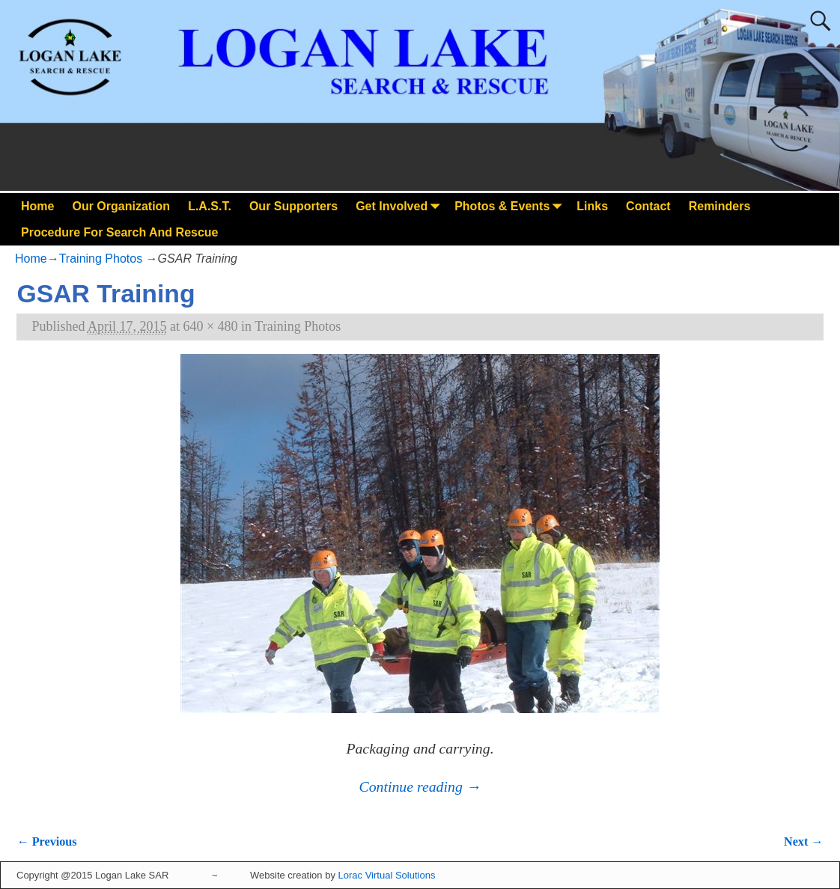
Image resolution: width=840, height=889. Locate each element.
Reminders (720, 206)
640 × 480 (210, 326)
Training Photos (100, 258)
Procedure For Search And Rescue (120, 232)
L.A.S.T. (209, 206)
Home (37, 206)
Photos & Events (510, 206)
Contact (648, 206)
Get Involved (400, 206)
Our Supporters (293, 206)
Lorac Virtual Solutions (387, 875)
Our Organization (121, 206)
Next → (804, 842)
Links (592, 206)
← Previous (46, 842)
